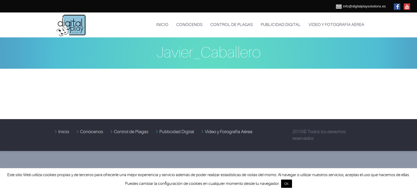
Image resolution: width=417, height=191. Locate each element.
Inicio (162, 24)
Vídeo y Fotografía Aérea (336, 24)
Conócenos (189, 24)
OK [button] (286, 184)
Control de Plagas (231, 24)
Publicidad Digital (281, 24)
